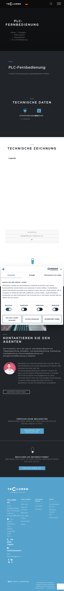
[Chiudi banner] (61, 269)
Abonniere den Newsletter (32, 431)
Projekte (38, 509)
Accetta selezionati (32, 319)
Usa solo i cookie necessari (12, 319)
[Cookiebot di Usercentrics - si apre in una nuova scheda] (49, 269)
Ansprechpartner (16, 392)
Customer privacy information (45, 584)
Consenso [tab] (11, 275)
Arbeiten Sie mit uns (52, 512)
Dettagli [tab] (32, 275)
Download (25, 521)
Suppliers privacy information (45, 586)
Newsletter (53, 517)
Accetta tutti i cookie (52, 319)
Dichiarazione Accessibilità (45, 582)
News (23, 524)
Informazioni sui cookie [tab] (52, 275)
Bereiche (24, 513)
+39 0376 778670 (10, 542)
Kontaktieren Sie (32, 468)
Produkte (38, 506)
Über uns (24, 504)
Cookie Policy (50, 588)
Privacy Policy (39, 588)
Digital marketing (18, 581)
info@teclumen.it (14, 550)
